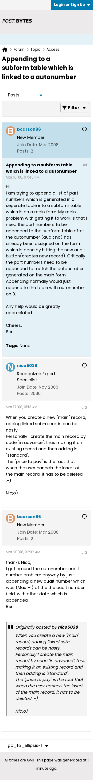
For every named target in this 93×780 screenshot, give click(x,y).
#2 (84, 407)
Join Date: (27, 145)
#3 (84, 552)
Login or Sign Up (72, 4)
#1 (85, 165)
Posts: (23, 151)
